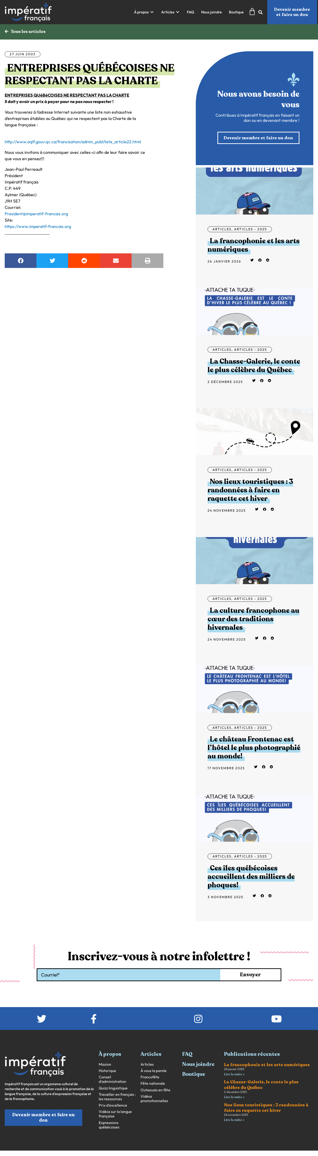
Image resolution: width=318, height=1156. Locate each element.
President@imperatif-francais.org (36, 214)
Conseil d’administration (112, 1080)
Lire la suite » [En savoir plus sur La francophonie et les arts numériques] (234, 1075)
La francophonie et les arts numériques (254, 246)
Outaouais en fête (155, 1090)
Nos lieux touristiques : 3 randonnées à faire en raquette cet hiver (250, 491)
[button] (144, 12)
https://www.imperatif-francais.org (38, 227)
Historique (107, 1071)
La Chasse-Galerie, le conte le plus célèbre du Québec (254, 366)
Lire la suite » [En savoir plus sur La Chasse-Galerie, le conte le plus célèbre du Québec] (234, 1098)
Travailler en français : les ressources (117, 1097)
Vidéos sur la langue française (115, 1114)
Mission (105, 1065)
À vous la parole (154, 1071)
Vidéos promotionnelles (154, 1099)
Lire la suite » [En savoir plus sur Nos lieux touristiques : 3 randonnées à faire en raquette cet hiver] (234, 1121)
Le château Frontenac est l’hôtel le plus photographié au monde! (254, 748)
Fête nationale (153, 1084)
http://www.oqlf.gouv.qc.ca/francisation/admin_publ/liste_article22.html (73, 142)
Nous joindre (198, 1065)
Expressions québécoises (109, 1125)
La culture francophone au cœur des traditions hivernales (253, 620)
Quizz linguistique (113, 1089)
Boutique (193, 1075)
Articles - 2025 (250, 230)
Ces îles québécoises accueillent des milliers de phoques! (251, 877)
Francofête (150, 1078)
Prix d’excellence (113, 1106)
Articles (222, 230)
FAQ (187, 1055)
